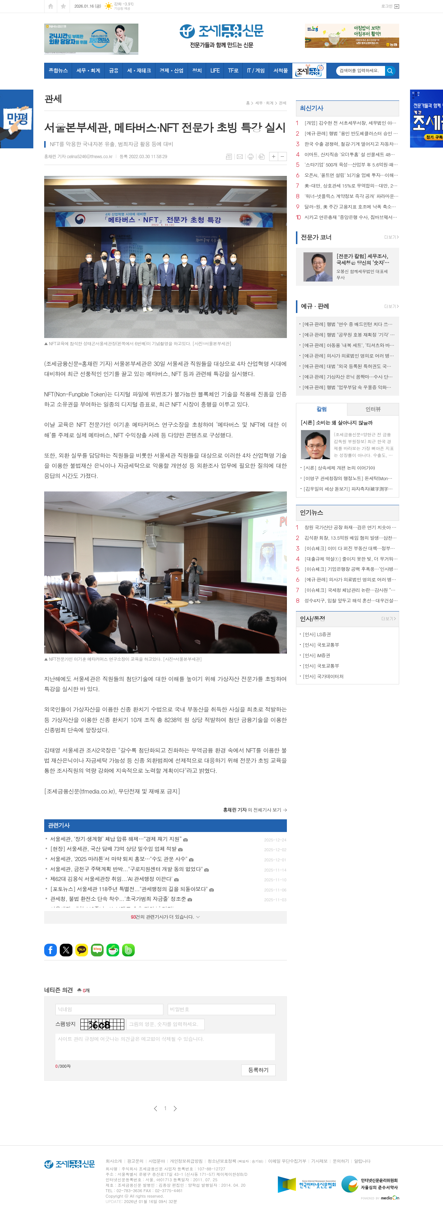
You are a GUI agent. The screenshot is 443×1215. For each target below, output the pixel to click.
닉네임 (65, 1009)
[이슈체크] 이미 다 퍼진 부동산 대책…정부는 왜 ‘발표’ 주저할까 (352, 548)
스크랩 (261, 156)
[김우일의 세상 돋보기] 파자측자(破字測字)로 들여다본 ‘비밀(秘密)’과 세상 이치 (349, 488)
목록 (229, 156)
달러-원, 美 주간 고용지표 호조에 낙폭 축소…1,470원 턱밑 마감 (352, 207)
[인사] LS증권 (317, 634)
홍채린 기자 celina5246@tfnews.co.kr (78, 156)
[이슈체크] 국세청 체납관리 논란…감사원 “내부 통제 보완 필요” (352, 590)
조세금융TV (309, 71)
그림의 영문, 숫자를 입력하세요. (163, 1023)
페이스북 (50, 950)
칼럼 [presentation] (322, 409)
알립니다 (362, 1161)
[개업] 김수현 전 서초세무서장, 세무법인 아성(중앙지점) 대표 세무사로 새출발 (352, 123)
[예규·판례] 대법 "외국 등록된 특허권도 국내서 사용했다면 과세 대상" (349, 366)
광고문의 (135, 1161)
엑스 (66, 950)
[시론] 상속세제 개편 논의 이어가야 (339, 467)
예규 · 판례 (315, 306)
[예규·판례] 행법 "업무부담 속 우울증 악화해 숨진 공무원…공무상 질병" (349, 387)
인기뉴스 (311, 512)
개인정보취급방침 (186, 1161)
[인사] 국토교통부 (321, 644)
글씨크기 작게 (282, 156)
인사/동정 (312, 618)
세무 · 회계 (264, 103)
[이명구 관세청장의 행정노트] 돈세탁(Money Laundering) (349, 478)
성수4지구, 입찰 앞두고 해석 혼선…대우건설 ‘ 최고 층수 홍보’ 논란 (352, 601)
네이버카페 (112, 950)
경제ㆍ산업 (172, 70)
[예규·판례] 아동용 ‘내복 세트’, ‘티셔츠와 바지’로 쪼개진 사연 (349, 345)
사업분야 (157, 1161)
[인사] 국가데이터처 (323, 676)
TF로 (233, 70)
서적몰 (280, 70)
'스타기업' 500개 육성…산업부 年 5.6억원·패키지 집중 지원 (352, 165)
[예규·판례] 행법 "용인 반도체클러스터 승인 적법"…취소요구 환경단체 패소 (352, 134)
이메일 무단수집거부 (287, 1161)
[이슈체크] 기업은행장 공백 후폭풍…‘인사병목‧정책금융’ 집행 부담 (352, 569)
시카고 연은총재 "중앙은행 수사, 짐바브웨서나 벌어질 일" (352, 217)
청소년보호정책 (235, 1161)
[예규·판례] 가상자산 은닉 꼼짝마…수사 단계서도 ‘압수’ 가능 (349, 376)
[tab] (322, 409)
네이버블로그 (97, 950)
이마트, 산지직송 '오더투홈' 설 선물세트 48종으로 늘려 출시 (352, 155)
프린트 (250, 156)
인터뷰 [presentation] (373, 409)
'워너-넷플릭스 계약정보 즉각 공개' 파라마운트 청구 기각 (352, 196)
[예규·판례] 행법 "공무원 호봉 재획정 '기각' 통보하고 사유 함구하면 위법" (349, 334)
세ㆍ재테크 (139, 70)
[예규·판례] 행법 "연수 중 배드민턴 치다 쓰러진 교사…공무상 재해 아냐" (349, 324)
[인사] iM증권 (316, 655)
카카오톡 (81, 950)
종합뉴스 (58, 70)
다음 (175, 1108)
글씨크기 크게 (273, 156)
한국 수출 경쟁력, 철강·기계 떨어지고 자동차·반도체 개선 (352, 144)
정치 (196, 70)
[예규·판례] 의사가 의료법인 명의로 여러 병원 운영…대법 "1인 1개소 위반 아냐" (349, 355)
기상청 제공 (122, 8)
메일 (239, 156)
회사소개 (114, 1161)
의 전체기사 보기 (252, 809)
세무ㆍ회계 (88, 70)
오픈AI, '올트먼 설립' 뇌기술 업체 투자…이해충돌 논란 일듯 (352, 175)
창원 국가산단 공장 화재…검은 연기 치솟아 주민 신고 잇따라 (352, 527)
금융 (113, 70)
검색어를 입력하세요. (359, 70)
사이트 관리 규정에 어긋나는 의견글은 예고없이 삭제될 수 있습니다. (131, 1038)
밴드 (128, 950)
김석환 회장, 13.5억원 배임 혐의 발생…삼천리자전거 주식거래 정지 (352, 538)
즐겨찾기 (63, 6)
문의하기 (341, 1161)
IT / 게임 (256, 70)
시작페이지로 (51, 6)
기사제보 (319, 1161)
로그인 (386, 6)
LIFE (215, 70)
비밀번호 (179, 1009)
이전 (155, 1108)
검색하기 (390, 71)
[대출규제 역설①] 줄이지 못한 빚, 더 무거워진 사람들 (352, 559)
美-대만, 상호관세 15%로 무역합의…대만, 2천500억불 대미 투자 (352, 186)
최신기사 (311, 108)
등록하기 (258, 1070)
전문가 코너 (316, 237)
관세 (283, 103)
